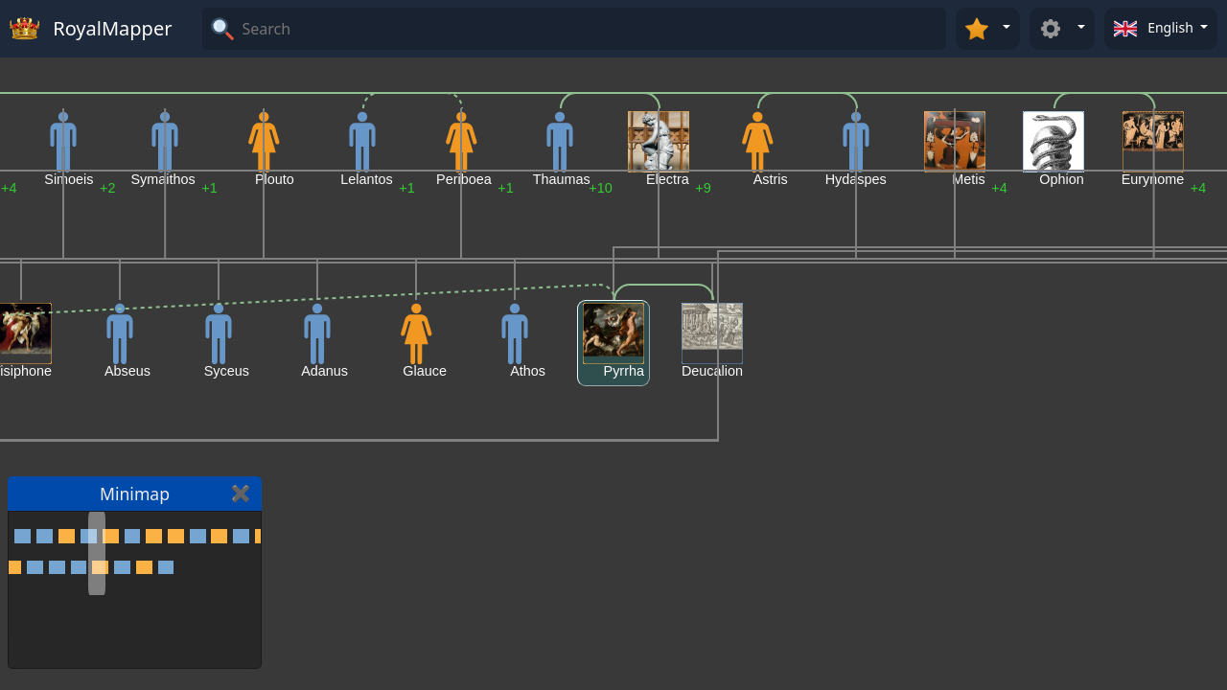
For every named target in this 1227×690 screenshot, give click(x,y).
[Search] (591, 28)
